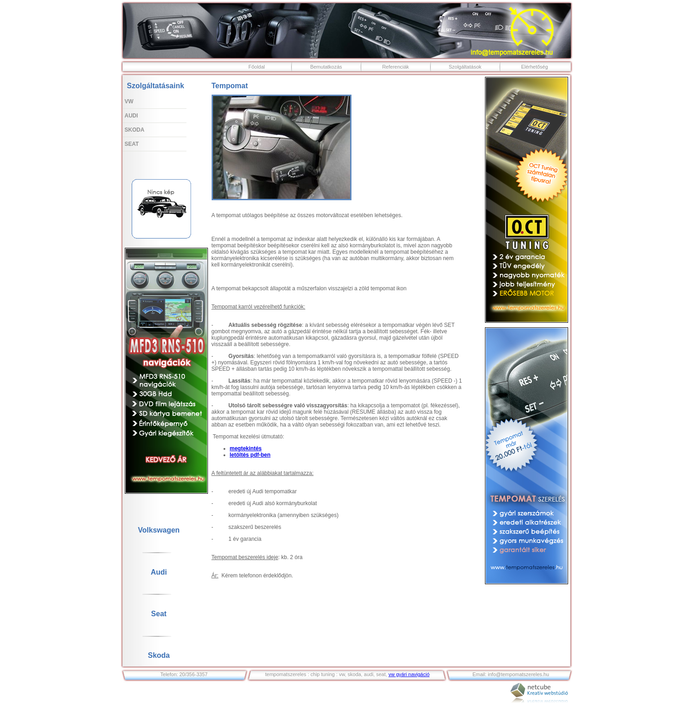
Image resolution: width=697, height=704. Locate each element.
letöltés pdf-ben (250, 455)
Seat (132, 144)
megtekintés (246, 448)
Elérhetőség (534, 66)
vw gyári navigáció (409, 674)
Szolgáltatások (465, 66)
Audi (131, 115)
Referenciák (395, 66)
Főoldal (256, 66)
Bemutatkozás (326, 66)
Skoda (134, 130)
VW (129, 101)
